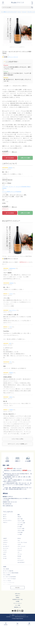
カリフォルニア (20, 560)
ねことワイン (12, 310)
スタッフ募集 (17, 605)
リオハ (19, 540)
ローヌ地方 (20, 526)
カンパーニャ (5, 548)
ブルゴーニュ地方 (21, 520)
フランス (19, 516)
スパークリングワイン (7, 520)
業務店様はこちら (17, 607)
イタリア (5, 538)
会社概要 (17, 601)
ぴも (10, 361)
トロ (18, 552)
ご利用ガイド (17, 595)
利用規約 (17, 597)
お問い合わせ (17, 593)
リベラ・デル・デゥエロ (22, 542)
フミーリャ (20, 554)
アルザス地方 (20, 532)
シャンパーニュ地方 (21, 522)
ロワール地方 (20, 524)
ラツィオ (5, 544)
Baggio (11, 372)
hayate (11, 409)
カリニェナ (24, 11)
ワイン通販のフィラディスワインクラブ (9, 11)
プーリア (5, 550)
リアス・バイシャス (21, 546)
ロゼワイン (5, 522)
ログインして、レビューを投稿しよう (17, 443)
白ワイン (5, 518)
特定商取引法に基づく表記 (17, 599)
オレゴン (19, 558)
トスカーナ (5, 540)
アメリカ (19, 556)
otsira (10, 397)
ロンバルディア (6, 546)
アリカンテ (20, 550)
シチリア (5, 552)
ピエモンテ (5, 542)
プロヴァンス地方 (21, 530)
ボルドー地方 (20, 518)
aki (10, 343)
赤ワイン (5, 516)
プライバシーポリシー (17, 603)
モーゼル (5, 558)
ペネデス (19, 544)
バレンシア (20, 548)
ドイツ (4, 554)
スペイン (19, 11)
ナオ (10, 326)
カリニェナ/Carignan (15, 191)
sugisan (10, 167)
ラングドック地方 (21, 528)
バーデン (5, 556)
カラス (11, 293)
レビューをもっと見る (17, 438)
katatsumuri (12, 268)
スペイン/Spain (6, 191)
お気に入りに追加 (25, 157)
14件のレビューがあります (13, 56)
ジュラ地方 (20, 534)
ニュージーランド (21, 562)
